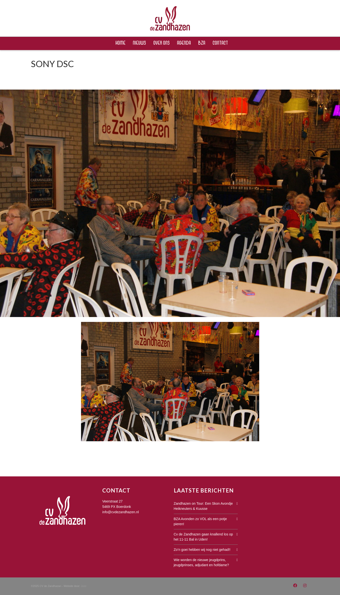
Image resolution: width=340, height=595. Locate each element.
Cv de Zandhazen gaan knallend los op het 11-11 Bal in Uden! (203, 536)
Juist (83, 586)
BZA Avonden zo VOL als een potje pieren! (200, 521)
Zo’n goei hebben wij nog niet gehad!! (202, 550)
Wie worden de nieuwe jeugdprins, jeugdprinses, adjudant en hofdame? (201, 562)
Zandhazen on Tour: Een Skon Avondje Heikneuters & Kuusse (203, 506)
